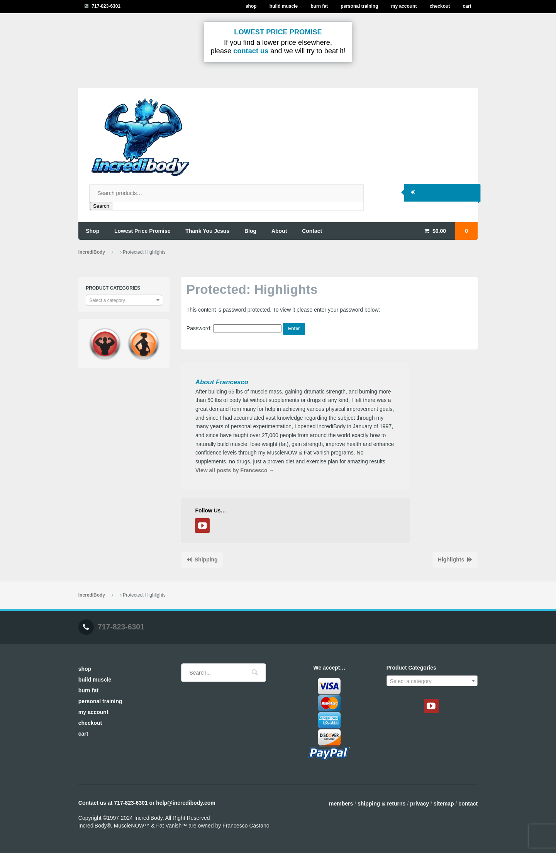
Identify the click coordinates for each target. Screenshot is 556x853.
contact (312, 231)
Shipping (206, 559)
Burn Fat (319, 6)
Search (101, 206)
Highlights (451, 559)
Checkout (440, 6)
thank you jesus (207, 231)
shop (92, 231)
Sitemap (444, 803)
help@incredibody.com (185, 803)
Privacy (419, 803)
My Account (404, 6)
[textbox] (124, 300)
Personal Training (359, 6)
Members (341, 803)
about (279, 231)
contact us (250, 51)
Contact (468, 803)
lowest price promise (142, 231)
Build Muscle (284, 6)
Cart (467, 6)
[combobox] (124, 300)
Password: (233, 328)
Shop (251, 6)
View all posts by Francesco (234, 470)
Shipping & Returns (381, 803)
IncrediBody (91, 252)
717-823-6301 (106, 6)
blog (250, 231)
